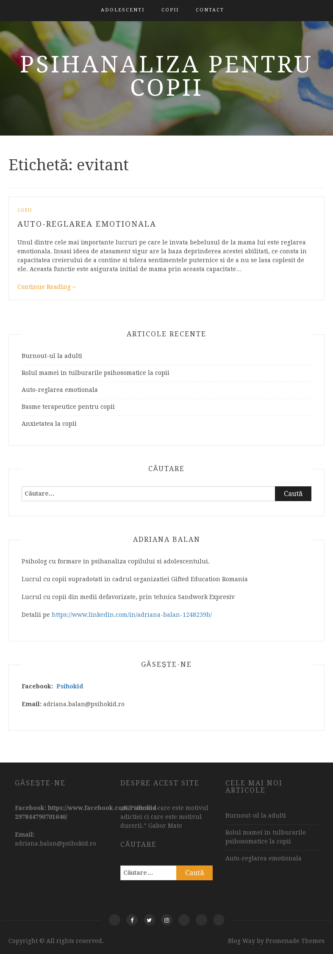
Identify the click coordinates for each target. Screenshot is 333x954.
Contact (210, 10)
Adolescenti (122, 10)
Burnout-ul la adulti (52, 355)
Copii (170, 10)
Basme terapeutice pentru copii (68, 406)
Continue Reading (47, 286)
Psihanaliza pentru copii (166, 76)
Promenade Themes (295, 940)
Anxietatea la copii (49, 423)
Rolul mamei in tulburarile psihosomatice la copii (95, 372)
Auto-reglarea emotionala (86, 223)
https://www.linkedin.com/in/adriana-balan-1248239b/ (132, 614)
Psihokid (69, 686)
